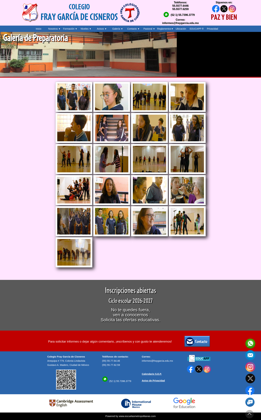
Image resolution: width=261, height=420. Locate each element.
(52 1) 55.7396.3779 (183, 14)
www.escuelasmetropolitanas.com (137, 416)
